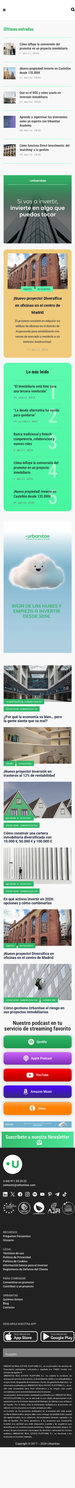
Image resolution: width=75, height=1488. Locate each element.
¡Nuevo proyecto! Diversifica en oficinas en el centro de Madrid (37, 305)
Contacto (9, 1307)
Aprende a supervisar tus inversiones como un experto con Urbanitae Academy (43, 121)
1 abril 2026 (29, 53)
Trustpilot (11, 1354)
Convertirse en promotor (18, 1282)
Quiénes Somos (13, 1299)
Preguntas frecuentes (17, 1236)
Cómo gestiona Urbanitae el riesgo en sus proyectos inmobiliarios (34, 1010)
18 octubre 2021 (26, 421)
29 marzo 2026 (30, 154)
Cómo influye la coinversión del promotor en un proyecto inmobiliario (36, 468)
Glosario (8, 1240)
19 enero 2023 (24, 397)
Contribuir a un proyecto (18, 1286)
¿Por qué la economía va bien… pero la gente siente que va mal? (33, 719)
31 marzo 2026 (30, 77)
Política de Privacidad (17, 1257)
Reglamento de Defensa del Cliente (25, 1269)
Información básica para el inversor (25, 1265)
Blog (6, 1303)
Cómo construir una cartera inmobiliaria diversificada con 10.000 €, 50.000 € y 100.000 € (28, 837)
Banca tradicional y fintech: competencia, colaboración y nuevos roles (34, 439)
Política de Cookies (15, 1261)
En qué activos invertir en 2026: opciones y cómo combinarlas (29, 901)
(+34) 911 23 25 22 (15, 1181)
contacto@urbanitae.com (19, 1185)
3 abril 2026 (23, 450)
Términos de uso (13, 1253)
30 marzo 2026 (30, 130)
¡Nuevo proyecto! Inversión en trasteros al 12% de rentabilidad (29, 773)
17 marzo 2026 (37, 349)
